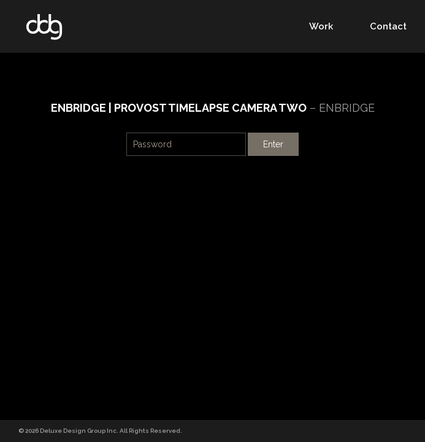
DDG (44, 26)
